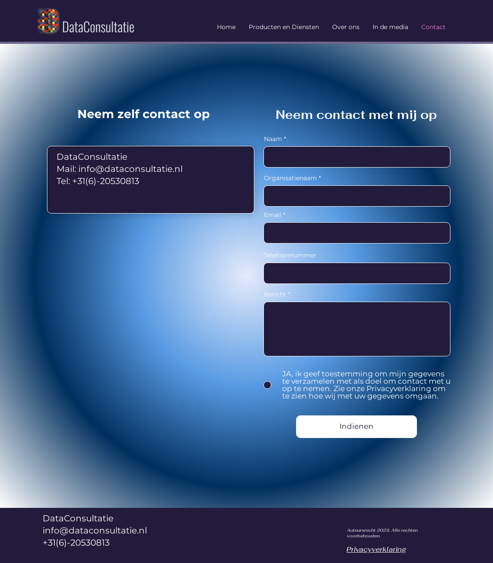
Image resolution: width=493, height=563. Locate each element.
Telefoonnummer (290, 255)
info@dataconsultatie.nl (130, 169)
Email (272, 215)
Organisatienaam (290, 178)
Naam (273, 139)
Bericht (275, 294)
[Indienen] (356, 426)
